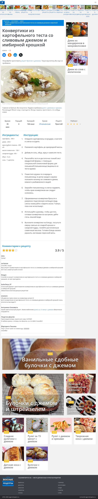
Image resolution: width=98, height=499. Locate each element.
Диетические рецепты (54, 11)
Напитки (21, 490)
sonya (4, 50)
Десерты (21, 485)
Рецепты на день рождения (67, 12)
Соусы (20, 493)
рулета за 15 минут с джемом (43, 309)
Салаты (60, 490)
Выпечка (21, 482)
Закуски (21, 487)
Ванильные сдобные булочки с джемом (50, 362)
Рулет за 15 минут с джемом (34, 439)
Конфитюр (39, 10)
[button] (95, 2)
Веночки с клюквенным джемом (77, 387)
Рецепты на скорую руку (88, 13)
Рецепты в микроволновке (34, 12)
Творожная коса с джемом (84, 437)
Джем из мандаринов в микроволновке (77, 43)
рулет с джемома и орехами (52, 108)
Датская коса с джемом (12, 466)
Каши (60, 487)
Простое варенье (59, 11)
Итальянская (44, 124)
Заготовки (61, 485)
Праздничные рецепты (26, 11)
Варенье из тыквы (10, 12)
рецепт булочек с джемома (31, 61)
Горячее (61, 482)
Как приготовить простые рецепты (2, 2)
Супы (60, 493)
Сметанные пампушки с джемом (77, 409)
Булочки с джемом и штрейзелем (31, 406)
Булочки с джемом (33, 466)
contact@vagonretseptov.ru (88, 497)
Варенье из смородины (82, 12)
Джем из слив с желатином (76, 70)
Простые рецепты (45, 11)
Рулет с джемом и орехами (61, 437)
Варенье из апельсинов (4, 12)
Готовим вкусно (8, 481)
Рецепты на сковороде (74, 12)
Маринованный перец (20, 11)
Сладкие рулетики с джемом (10, 439)
